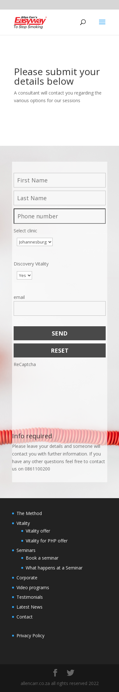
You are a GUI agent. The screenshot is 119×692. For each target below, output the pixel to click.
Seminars (26, 550)
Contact (25, 617)
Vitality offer (38, 531)
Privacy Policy (30, 635)
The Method (29, 513)
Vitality (23, 523)
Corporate (27, 578)
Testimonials (30, 597)
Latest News (30, 607)
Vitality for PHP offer (47, 541)
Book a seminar (42, 558)
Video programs (33, 587)
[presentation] (40, 391)
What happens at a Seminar (54, 568)
